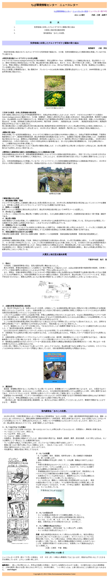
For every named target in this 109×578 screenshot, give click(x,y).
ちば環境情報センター (62, 11)
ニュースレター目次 (80, 11)
